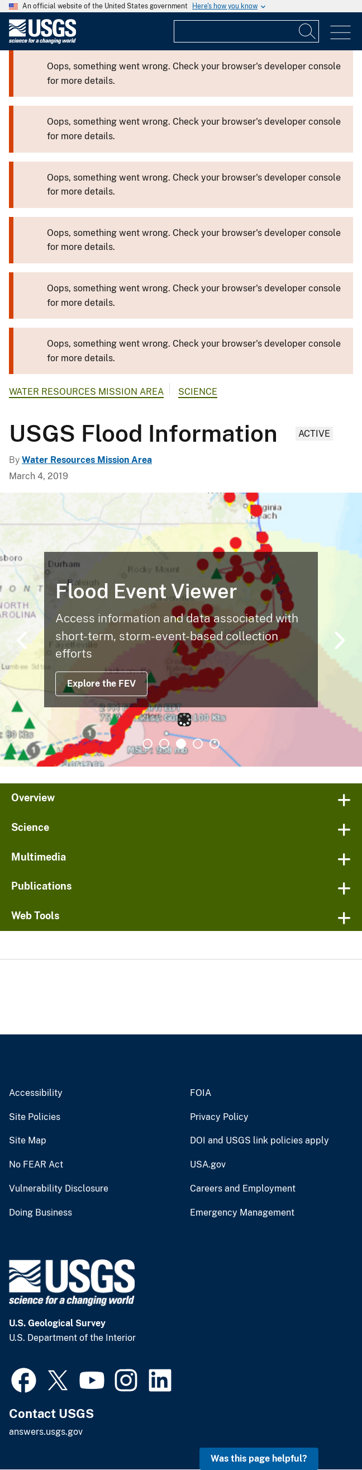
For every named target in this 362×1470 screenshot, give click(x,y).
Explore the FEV (101, 683)
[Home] (42, 41)
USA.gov (208, 1165)
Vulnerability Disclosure (58, 1189)
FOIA (200, 1093)
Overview (33, 797)
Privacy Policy (219, 1117)
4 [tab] (198, 744)
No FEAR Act (36, 1165)
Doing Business (40, 1213)
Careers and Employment (243, 1189)
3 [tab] (181, 744)
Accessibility (36, 1093)
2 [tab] (164, 744)
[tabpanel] (181, 630)
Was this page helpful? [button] (259, 1458)
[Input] (246, 31)
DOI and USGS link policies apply (259, 1141)
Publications (41, 886)
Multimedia (38, 857)
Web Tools (35, 915)
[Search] (308, 31)
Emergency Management (242, 1213)
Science (197, 391)
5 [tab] (214, 744)
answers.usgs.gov (46, 1431)
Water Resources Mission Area (86, 391)
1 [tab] (147, 744)
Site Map (27, 1141)
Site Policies (34, 1117)
